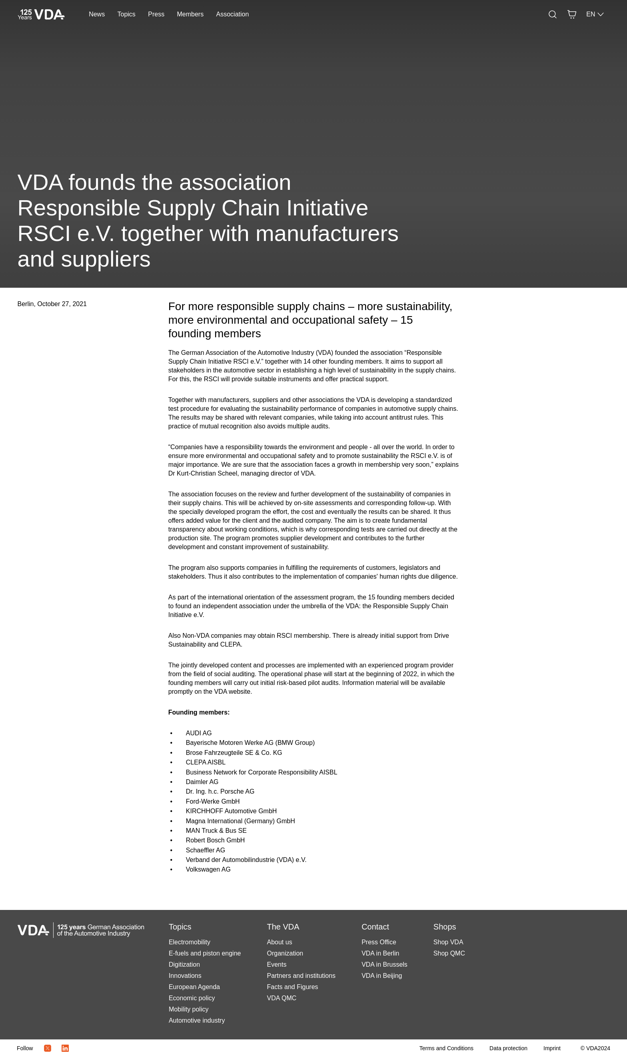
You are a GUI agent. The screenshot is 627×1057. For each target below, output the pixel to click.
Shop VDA (448, 942)
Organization (285, 953)
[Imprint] (552, 1048)
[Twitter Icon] (47, 1048)
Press (156, 14)
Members (190, 14)
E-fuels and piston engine (205, 953)
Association (232, 14)
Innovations (185, 975)
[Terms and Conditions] (446, 1048)
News (97, 14)
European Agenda (194, 986)
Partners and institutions (301, 975)
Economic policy (192, 998)
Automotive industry (197, 1020)
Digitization (184, 964)
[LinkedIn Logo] (65, 1048)
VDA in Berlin (380, 953)
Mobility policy (189, 1009)
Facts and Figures (292, 986)
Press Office (378, 942)
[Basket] (571, 14)
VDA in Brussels (384, 964)
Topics (127, 14)
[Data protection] (508, 1048)
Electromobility (189, 942)
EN (595, 14)
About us (279, 942)
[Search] (552, 14)
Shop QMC (449, 953)
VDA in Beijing (381, 975)
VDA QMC (281, 998)
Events (276, 964)
